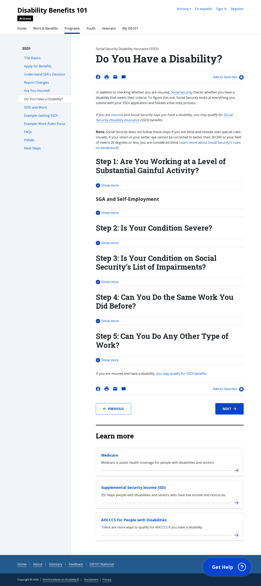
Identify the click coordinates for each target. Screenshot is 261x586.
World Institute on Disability (59, 579)
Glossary (55, 564)
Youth (90, 28)
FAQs (28, 132)
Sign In (221, 9)
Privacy (107, 579)
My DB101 (130, 28)
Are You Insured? (37, 90)
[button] (170, 185)
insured (117, 114)
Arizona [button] (183, 9)
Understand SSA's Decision (44, 74)
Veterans (109, 28)
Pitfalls (29, 140)
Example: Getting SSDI (41, 115)
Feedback (76, 564)
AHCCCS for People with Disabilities (134, 519)
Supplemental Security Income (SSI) (133, 487)
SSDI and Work (35, 107)
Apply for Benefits (38, 66)
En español (203, 9)
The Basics (32, 58)
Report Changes (36, 82)
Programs (72, 28)
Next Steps (32, 148)
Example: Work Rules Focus (44, 123)
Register (237, 9)
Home (22, 28)
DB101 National (102, 564)
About (37, 564)
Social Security (181, 92)
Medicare (109, 455)
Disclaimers (91, 579)
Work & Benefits (45, 28)
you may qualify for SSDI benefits (181, 373)
